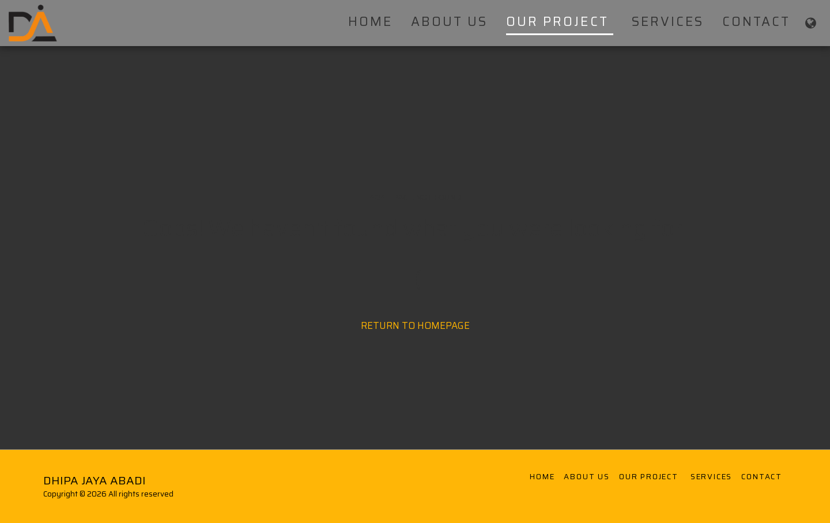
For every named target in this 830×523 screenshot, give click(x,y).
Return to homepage (415, 325)
